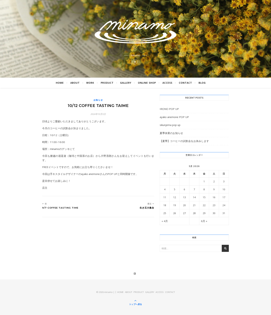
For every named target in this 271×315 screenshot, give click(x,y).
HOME (60, 82)
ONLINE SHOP (147, 82)
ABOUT (75, 82)
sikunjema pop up (170, 125)
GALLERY (125, 82)
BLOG (202, 82)
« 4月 (165, 221)
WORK (90, 82)
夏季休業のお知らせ (171, 133)
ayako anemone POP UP (174, 117)
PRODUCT (107, 82)
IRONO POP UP (169, 109)
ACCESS (167, 82)
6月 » (204, 221)
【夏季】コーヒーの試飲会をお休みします (184, 141)
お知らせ (98, 100)
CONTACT (185, 82)
